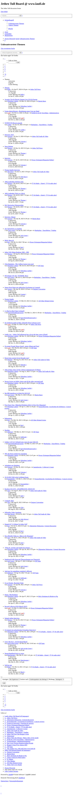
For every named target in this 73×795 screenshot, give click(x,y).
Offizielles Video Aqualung (13, 512)
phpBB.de (22, 778)
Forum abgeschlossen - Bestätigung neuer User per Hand (22, 111)
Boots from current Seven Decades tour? (17, 358)
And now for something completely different (18, 571)
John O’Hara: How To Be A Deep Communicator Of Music (23, 370)
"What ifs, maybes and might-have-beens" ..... (19, 548)
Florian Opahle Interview (12, 170)
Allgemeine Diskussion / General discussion (42, 526)
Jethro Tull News (35, 89)
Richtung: (56, 679)
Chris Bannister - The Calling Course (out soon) (19, 264)
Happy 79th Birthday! (11, 595)
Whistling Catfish (12, 101)
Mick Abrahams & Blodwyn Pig (48, 596)
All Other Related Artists (46, 301)
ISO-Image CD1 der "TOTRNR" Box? (16, 276)
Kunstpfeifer (11, 479)
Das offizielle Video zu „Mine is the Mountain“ (19, 536)
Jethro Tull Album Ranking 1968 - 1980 (17, 252)
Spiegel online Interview (12, 618)
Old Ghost (10, 171)
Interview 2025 (9, 135)
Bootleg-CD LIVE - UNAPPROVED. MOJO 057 (20, 489)
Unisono (9, 136)
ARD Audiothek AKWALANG (14, 182)
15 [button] (5, 74)
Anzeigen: (11, 679)
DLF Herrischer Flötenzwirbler (14, 205)
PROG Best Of (9, 240)
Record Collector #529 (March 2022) (16, 606)
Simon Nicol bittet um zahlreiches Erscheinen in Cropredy (22, 287)
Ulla (8, 502)
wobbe (9, 124)
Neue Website (9, 146)
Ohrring (7, 88)
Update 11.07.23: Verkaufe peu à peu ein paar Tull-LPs (21, 442)
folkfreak (10, 432)
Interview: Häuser (10, 217)
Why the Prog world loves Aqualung (16, 454)
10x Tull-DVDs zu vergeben (13, 229)
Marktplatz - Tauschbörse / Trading (41, 124)
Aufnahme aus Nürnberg (12, 465)
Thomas (9, 148)
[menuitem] (16, 23)
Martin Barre (42, 101)
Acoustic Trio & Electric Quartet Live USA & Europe (21, 99)
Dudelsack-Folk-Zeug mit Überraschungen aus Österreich (22, 559)
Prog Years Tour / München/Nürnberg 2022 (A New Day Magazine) (25, 405)
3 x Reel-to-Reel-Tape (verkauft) (15, 311)
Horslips (7, 430)
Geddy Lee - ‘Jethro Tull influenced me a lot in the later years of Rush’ (26, 334)
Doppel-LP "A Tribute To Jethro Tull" (16, 524)
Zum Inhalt (4, 11)
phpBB (10, 774)
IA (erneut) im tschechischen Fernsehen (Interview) (20, 630)
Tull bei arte (8, 665)
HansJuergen (11, 655)
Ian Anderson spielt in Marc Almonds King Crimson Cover (23, 323)
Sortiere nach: (34, 679)
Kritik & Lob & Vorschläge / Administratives (45, 113)
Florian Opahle (9, 299)
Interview (7, 158)
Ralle (8, 89)
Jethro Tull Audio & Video (40, 136)
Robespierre (8, 418)
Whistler (9, 359)
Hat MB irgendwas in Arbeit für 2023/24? (17, 393)
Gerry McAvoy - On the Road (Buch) (16, 642)
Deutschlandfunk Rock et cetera (14, 653)
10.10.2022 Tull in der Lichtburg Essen (16, 477)
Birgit (9, 667)
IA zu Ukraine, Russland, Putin (14, 583)
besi (8, 242)
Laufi (9, 113)
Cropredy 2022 (9, 501)
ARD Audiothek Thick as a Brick (15, 193)
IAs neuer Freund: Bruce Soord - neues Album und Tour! (22, 346)
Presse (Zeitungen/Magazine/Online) (43, 160)
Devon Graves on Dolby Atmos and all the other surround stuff (24, 381)
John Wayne (11, 514)
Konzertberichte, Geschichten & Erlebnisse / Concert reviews (53, 479)
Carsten (9, 289)
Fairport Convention (39, 289)
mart (8, 490)
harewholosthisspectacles (16, 312)
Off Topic (41, 265)
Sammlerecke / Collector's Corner (43, 467)
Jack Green (11, 230)
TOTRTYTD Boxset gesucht (13, 123)
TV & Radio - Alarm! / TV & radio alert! (44, 183)
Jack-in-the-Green (12, 643)
